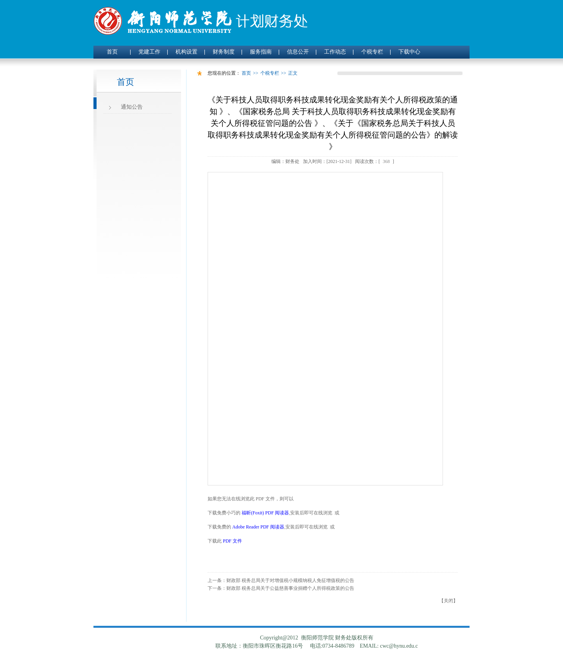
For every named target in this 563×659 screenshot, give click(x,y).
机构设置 (186, 52)
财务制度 (224, 52)
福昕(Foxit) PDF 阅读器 (265, 513)
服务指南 (261, 52)
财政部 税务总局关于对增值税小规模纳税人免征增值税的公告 (290, 580)
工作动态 (335, 52)
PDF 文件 (232, 541)
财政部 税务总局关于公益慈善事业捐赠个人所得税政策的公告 (290, 588)
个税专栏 (372, 52)
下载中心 (409, 52)
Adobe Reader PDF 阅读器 (258, 527)
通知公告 (132, 107)
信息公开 (298, 52)
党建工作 (149, 52)
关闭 (448, 600)
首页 (112, 52)
